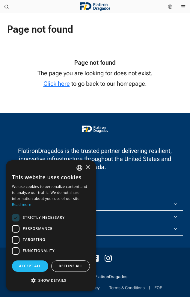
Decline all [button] (71, 266)
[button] (51, 280)
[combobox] (79, 168)
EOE (158, 287)
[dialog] (51, 225)
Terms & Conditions (127, 287)
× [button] (87, 167)
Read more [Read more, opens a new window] (21, 204)
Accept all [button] (30, 266)
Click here (56, 83)
